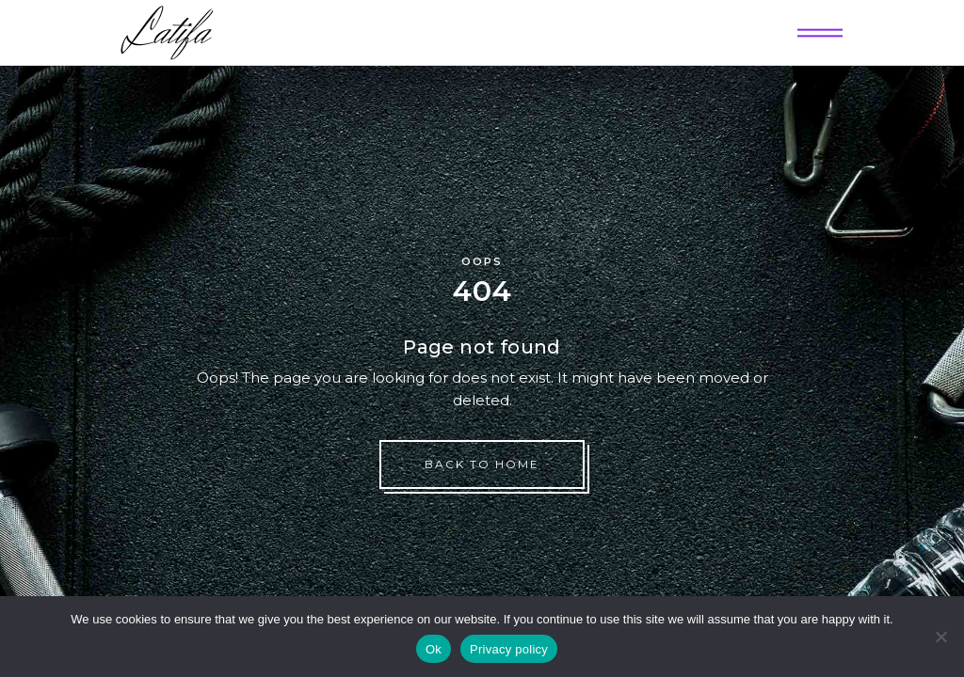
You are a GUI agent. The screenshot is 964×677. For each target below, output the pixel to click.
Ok (434, 649)
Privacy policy (509, 649)
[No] (940, 636)
